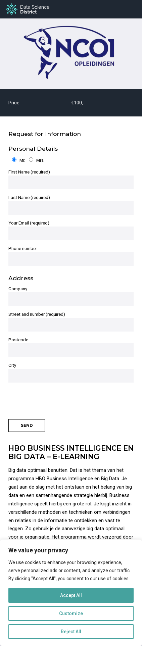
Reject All (71, 631)
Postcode (71, 347)
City (71, 373)
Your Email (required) (71, 230)
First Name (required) (71, 179)
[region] (71, 592)
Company (71, 296)
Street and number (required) (71, 322)
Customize (71, 613)
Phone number (71, 256)
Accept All (71, 595)
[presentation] (59, 397)
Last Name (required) (71, 205)
